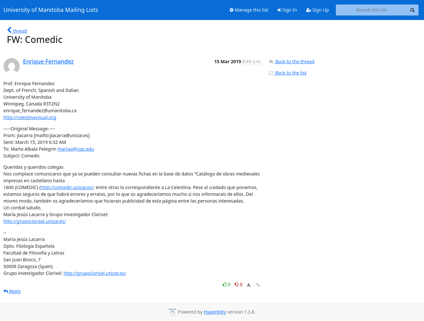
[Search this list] (371, 10)
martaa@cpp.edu (75, 149)
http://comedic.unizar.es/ (67, 187)
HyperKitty (215, 312)
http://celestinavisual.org (30, 117)
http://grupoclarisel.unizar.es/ (35, 221)
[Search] (413, 10)
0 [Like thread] (227, 284)
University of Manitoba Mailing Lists (51, 10)
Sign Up (317, 10)
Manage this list (249, 10)
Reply (12, 291)
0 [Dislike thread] (239, 284)
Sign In (287, 10)
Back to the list (287, 73)
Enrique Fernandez (48, 61)
